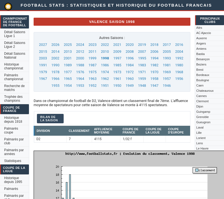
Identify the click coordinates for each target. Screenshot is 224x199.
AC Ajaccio (203, 33)
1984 (130, 65)
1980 (179, 65)
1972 (130, 72)
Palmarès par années (14, 152)
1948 (142, 85)
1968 (179, 72)
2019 (142, 45)
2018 (154, 45)
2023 (92, 45)
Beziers (201, 64)
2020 (130, 45)
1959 (142, 79)
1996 (130, 58)
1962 (105, 79)
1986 (105, 65)
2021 (117, 45)
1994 (154, 58)
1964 (80, 79)
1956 (179, 79)
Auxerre (201, 38)
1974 (105, 72)
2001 (68, 58)
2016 (179, 45)
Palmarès (11, 189)
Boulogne (202, 80)
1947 (154, 85)
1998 (105, 58)
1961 (117, 79)
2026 (55, 45)
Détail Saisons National (14, 55)
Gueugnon (203, 122)
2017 (167, 45)
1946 (167, 85)
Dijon (199, 106)
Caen (199, 85)
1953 (80, 85)
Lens (199, 143)
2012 (80, 51)
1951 (105, 85)
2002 (55, 58)
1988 (80, 65)
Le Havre (202, 148)
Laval (199, 127)
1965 (68, 79)
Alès (199, 27)
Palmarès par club (14, 141)
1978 (55, 72)
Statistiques (12, 161)
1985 (117, 65)
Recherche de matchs (14, 88)
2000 (80, 58)
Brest (199, 69)
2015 (43, 51)
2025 (68, 45)
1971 (142, 72)
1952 (92, 85)
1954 (68, 85)
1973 (117, 72)
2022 (105, 45)
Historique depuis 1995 (13, 180)
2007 (142, 51)
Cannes (201, 96)
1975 (92, 72)
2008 (130, 51)
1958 (154, 79)
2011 (92, 51)
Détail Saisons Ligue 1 (14, 34)
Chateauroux (205, 90)
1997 (117, 58)
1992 (179, 58)
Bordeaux (202, 75)
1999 (92, 58)
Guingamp (203, 111)
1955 (55, 85)
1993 (167, 58)
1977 (68, 72)
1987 (92, 65)
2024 (80, 45)
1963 (92, 79)
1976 (80, 72)
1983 (142, 65)
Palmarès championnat (13, 77)
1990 (55, 65)
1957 (167, 79)
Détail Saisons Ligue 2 (14, 45)
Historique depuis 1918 (13, 120)
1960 (130, 79)
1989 (68, 65)
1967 (43, 79)
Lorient (201, 138)
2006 (154, 51)
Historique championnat (13, 66)
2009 (117, 51)
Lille (199, 132)
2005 (167, 51)
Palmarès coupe (11, 130)
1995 (142, 58)
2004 (179, 51)
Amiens (201, 48)
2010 (105, 51)
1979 (43, 72)
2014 (55, 51)
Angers (201, 43)
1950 (117, 85)
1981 (167, 65)
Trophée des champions (13, 99)
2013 (68, 51)
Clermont (202, 101)
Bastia (200, 54)
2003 (43, 58)
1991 (43, 65)
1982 (154, 65)
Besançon (203, 59)
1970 (154, 72)
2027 (43, 45)
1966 (55, 79)
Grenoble (202, 117)
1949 (130, 85)
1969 (167, 72)
